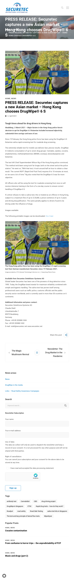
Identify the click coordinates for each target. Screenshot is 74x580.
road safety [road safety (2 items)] (21, 511)
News (7, 379)
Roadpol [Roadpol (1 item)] (10, 511)
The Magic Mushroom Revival (20, 353)
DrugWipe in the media (14, 385)
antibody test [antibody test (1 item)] (11, 501)
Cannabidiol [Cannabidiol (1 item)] (25, 501)
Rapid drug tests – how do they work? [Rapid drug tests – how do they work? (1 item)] (49, 506)
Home (7, 30)
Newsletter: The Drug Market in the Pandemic (53, 352)
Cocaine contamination (16, 530)
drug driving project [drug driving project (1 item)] (49, 501)
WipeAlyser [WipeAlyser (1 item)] (48, 516)
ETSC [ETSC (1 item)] (29, 506)
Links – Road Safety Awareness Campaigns (22, 391)
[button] (4, 576)
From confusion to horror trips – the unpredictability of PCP (33, 543)
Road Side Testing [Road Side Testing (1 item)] (36, 511)
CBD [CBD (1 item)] (35, 501)
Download (49, 216)
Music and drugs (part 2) (16, 556)
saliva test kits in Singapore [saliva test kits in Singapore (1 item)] (57, 511)
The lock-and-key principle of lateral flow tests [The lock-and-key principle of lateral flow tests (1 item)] (23, 516)
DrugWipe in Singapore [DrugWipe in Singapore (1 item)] (15, 506)
